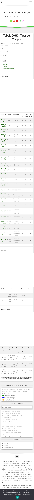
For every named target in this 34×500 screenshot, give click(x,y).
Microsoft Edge (8, 398)
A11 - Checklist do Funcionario (10, 434)
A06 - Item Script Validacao (9, 424)
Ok (17, 497)
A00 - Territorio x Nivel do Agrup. (11, 411)
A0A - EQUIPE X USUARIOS (9, 430)
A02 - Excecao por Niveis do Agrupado (12, 415)
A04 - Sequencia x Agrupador (9, 419)
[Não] (32, 494)
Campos (5, 64)
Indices (5, 66)
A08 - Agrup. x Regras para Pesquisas (12, 426)
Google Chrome (8, 396)
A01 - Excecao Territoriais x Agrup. (11, 413)
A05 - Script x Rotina (7, 422)
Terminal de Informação (17, 12)
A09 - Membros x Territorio (9, 428)
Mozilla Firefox (8, 400)
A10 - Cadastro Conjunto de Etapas (11, 432)
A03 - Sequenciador (7, 417)
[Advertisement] (17, 95)
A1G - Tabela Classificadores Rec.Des (12, 437)
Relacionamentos (8, 68)
